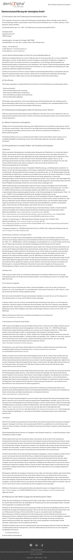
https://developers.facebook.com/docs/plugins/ (17, 343)
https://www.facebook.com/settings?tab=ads (16, 214)
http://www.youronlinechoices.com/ (47, 409)
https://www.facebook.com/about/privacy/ (30, 212)
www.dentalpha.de (19, 51)
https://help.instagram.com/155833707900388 (16, 490)
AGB (45, 557)
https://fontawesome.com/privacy (13, 317)
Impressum (29, 557)
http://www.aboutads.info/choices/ (13, 409)
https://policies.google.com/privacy (28, 221)
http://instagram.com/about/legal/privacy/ (15, 230)
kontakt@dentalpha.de (20, 49)
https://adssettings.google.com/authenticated (17, 223)
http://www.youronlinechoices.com (45, 214)
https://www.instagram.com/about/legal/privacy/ (49, 490)
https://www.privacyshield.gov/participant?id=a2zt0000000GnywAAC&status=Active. (28, 216)
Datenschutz (39, 557)
